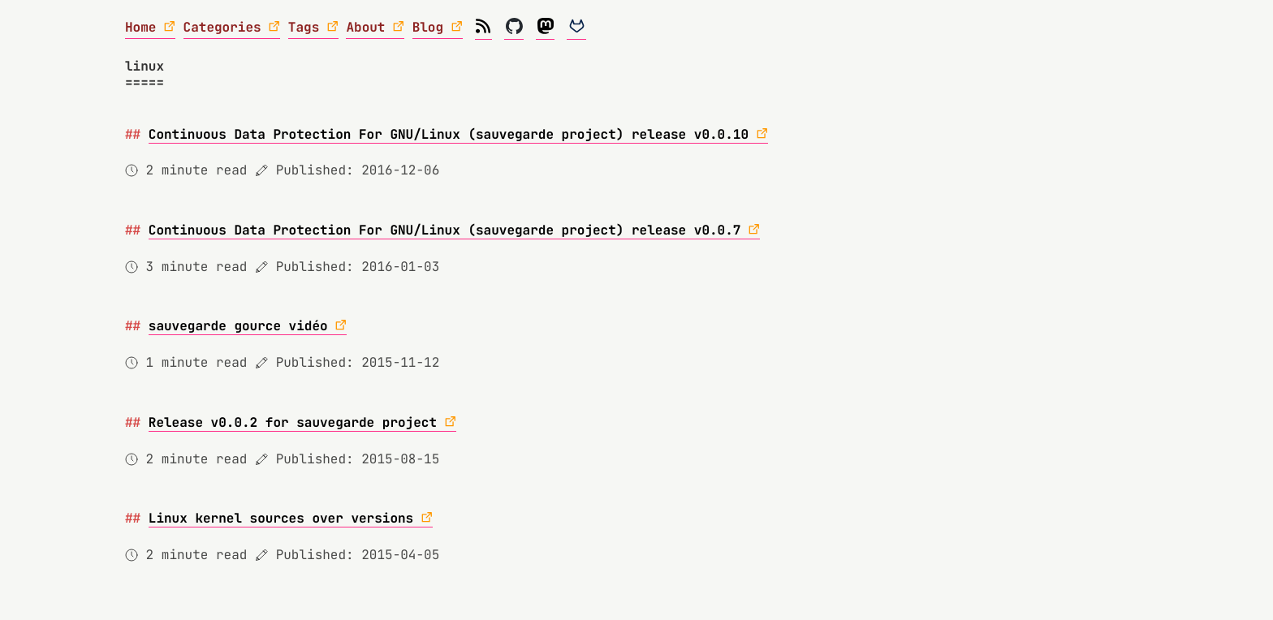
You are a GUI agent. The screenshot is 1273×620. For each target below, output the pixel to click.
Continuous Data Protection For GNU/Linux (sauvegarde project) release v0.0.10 (449, 134)
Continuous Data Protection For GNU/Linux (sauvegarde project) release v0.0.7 (445, 230)
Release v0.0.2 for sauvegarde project (293, 422)
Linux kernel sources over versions (281, 518)
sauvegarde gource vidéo (238, 325)
